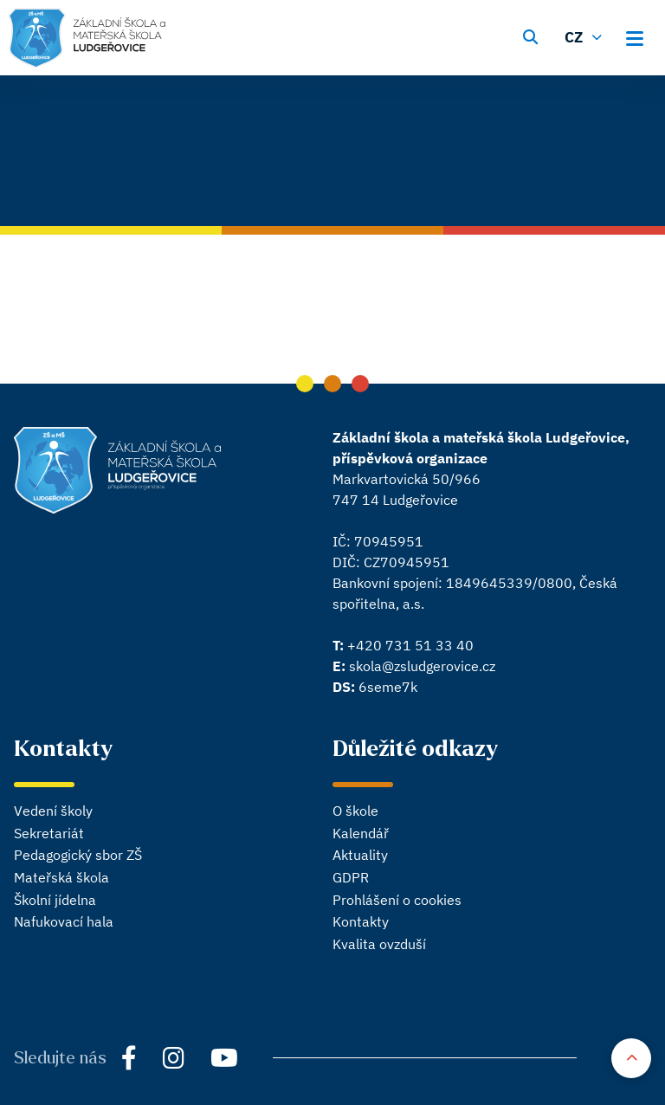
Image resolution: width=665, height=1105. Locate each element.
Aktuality (360, 854)
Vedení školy (53, 810)
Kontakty (360, 921)
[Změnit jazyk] (585, 35)
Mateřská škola (61, 877)
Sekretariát (49, 833)
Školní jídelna (55, 899)
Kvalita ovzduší (379, 944)
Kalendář (360, 833)
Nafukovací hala (63, 921)
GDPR (350, 877)
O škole (355, 810)
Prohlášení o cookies (397, 899)
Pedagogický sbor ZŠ (78, 854)
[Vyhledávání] (531, 35)
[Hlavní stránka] (87, 38)
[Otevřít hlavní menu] (640, 35)
